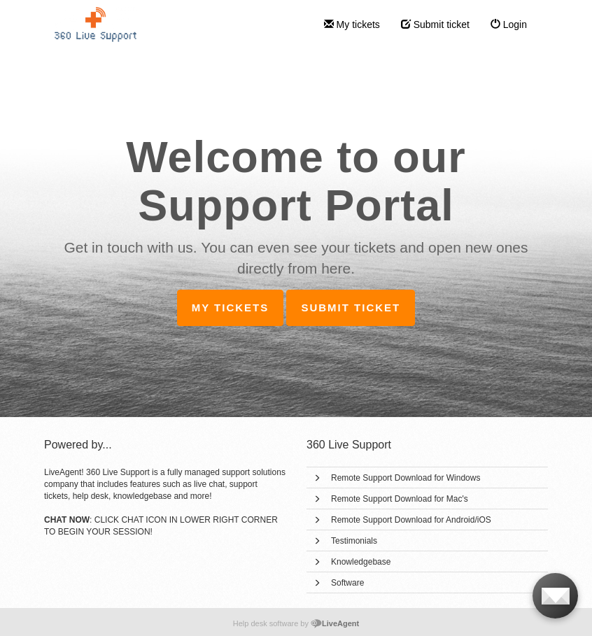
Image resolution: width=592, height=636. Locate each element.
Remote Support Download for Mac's (399, 499)
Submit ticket (435, 24)
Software (347, 583)
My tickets (352, 24)
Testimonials (354, 541)
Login (509, 24)
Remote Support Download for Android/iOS (411, 520)
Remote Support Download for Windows (405, 478)
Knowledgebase (360, 562)
